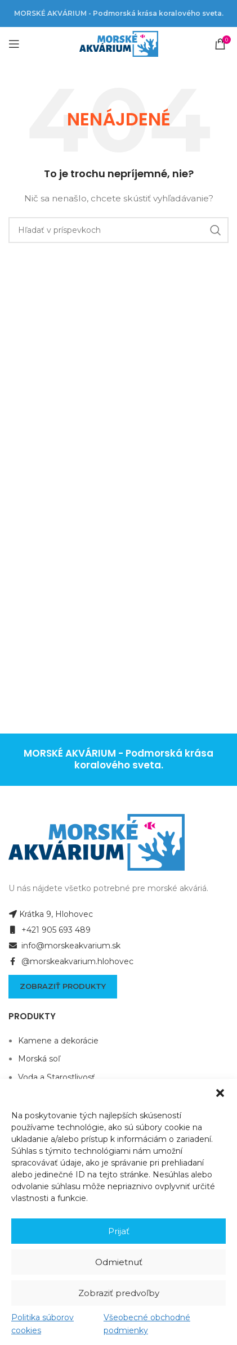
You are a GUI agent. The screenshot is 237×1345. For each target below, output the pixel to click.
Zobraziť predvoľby (118, 1293)
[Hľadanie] (118, 230)
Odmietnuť (118, 1262)
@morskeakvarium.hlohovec (70, 961)
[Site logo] (118, 43)
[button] (220, 1093)
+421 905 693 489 (49, 930)
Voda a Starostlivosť (56, 1077)
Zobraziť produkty (63, 986)
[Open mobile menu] (14, 44)
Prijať (118, 1231)
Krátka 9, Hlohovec (50, 914)
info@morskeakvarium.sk (64, 946)
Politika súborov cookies (42, 1323)
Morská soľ (39, 1059)
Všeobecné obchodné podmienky (147, 1323)
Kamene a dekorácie (58, 1041)
